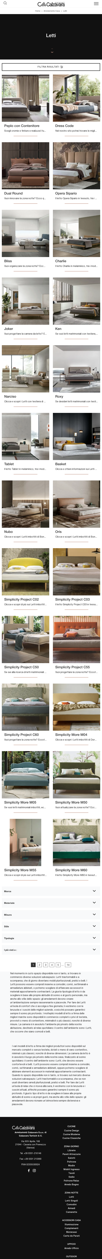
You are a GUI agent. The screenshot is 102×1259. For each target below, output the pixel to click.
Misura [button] (8, 914)
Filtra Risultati (50, 67)
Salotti (71, 1158)
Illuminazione (71, 1225)
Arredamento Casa (52, 11)
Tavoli (71, 1173)
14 (68, 964)
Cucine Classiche (71, 1138)
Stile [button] (6, 926)
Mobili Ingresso (72, 1170)
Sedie (71, 1177)
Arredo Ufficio (71, 1248)
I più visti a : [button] (10, 949)
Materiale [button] (9, 903)
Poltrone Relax (71, 1181)
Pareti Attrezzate (71, 1154)
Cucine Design (71, 1131)
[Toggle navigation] (96, 4)
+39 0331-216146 (32, 1153)
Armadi (71, 1208)
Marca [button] (7, 891)
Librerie (71, 1151)
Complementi (71, 1228)
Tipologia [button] (9, 938)
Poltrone (71, 1162)
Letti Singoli (71, 1201)
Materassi (71, 1232)
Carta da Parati (71, 1236)
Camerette (71, 1212)
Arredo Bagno (71, 1185)
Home (37, 11)
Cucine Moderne (71, 1135)
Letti (65, 11)
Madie (71, 1166)
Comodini (72, 1205)
